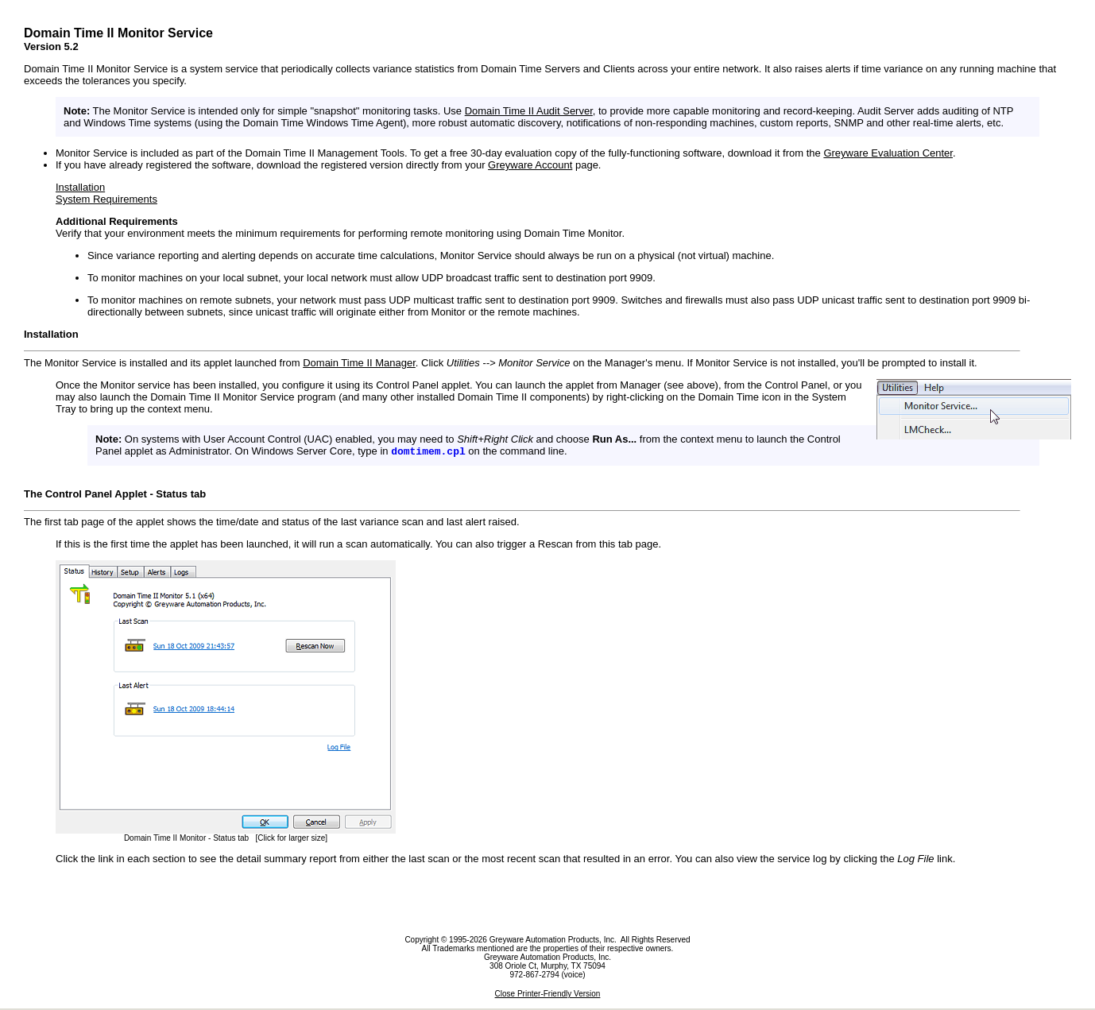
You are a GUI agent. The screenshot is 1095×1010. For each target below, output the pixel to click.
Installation (80, 187)
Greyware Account (530, 165)
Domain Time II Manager (359, 363)
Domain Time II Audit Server (529, 111)
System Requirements (106, 199)
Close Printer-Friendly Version (548, 995)
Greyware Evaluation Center (888, 153)
